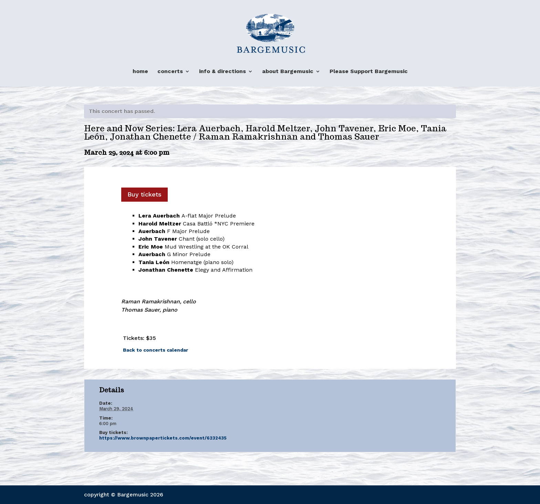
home (140, 71)
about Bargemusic (287, 71)
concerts (170, 71)
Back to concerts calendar (155, 350)
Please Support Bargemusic (369, 71)
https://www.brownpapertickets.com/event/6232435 (163, 438)
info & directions (222, 71)
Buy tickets (144, 194)
